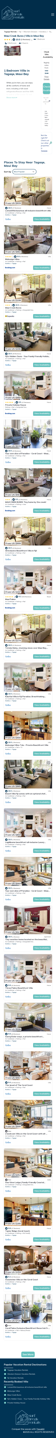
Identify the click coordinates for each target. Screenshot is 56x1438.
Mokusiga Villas (12, 259)
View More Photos (13, 51)
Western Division (30, 32)
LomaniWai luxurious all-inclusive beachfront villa (28, 210)
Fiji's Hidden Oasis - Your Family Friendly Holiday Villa (27, 357)
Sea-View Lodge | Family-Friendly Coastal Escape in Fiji (24, 1183)
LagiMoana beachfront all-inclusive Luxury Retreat (24, 843)
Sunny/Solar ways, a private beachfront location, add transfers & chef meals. (23, 1037)
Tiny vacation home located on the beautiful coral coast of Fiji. (26, 940)
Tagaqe (52, 32)
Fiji (20, 32)
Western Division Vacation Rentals (21, 1374)
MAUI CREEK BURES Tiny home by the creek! (25, 502)
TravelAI (40, 1429)
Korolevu (43, 32)
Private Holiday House (15, 405)
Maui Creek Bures (13, 308)
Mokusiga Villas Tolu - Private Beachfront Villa (26, 745)
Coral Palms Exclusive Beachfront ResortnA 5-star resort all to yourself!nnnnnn (26, 1329)
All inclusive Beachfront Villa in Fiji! (21, 550)
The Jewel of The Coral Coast (19, 1085)
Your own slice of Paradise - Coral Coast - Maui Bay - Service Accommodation (26, 892)
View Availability (42, 219)
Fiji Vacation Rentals (15, 1378)
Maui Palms (10, 599)
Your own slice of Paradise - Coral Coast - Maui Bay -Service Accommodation (26, 454)
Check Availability (46, 88)
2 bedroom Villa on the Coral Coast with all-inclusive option (25, 1134)
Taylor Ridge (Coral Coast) (17, 1231)
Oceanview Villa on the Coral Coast (21, 1279)
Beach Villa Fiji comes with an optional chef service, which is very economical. (25, 794)
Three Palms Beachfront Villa (19, 988)
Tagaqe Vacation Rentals (17, 1370)
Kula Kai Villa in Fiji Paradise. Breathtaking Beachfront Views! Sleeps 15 (24, 697)
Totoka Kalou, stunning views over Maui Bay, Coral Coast (26, 649)
